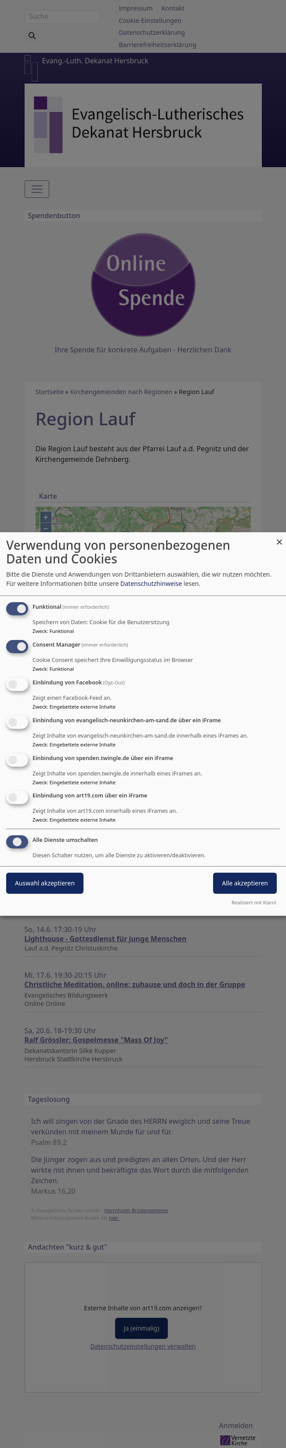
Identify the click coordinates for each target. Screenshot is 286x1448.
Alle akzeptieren (245, 883)
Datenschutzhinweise (151, 583)
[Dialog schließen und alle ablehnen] (279, 537)
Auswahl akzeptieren (45, 883)
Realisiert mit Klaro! (254, 902)
